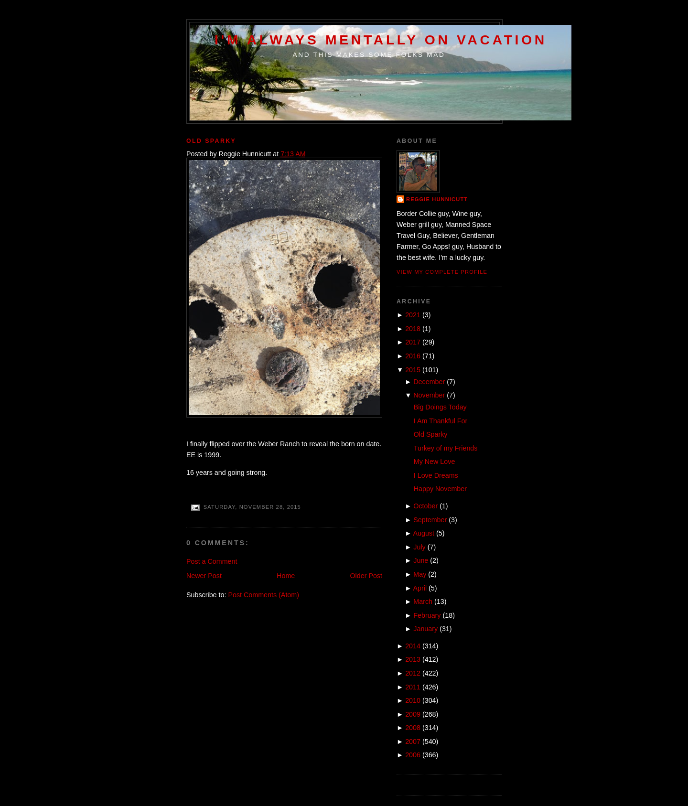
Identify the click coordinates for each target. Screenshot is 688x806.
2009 (412, 714)
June (420, 560)
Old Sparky (211, 141)
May (419, 574)
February (427, 615)
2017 (412, 342)
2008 (412, 727)
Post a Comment (211, 561)
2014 (412, 646)
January (425, 629)
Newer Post (204, 576)
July (419, 547)
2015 (412, 370)
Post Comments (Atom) (263, 595)
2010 (412, 700)
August (424, 533)
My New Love (434, 461)
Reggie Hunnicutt (437, 199)
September (430, 520)
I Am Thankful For (441, 421)
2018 (412, 329)
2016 (412, 356)
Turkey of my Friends (446, 448)
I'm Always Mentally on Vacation (381, 39)
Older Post (366, 576)
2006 (412, 755)
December (429, 382)
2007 (412, 741)
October (425, 506)
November (429, 395)
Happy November (440, 489)
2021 (412, 315)
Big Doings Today (440, 407)
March (422, 601)
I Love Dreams (436, 475)
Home (286, 576)
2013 (412, 659)
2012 (412, 673)
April (420, 588)
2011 (412, 687)
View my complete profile (442, 272)
